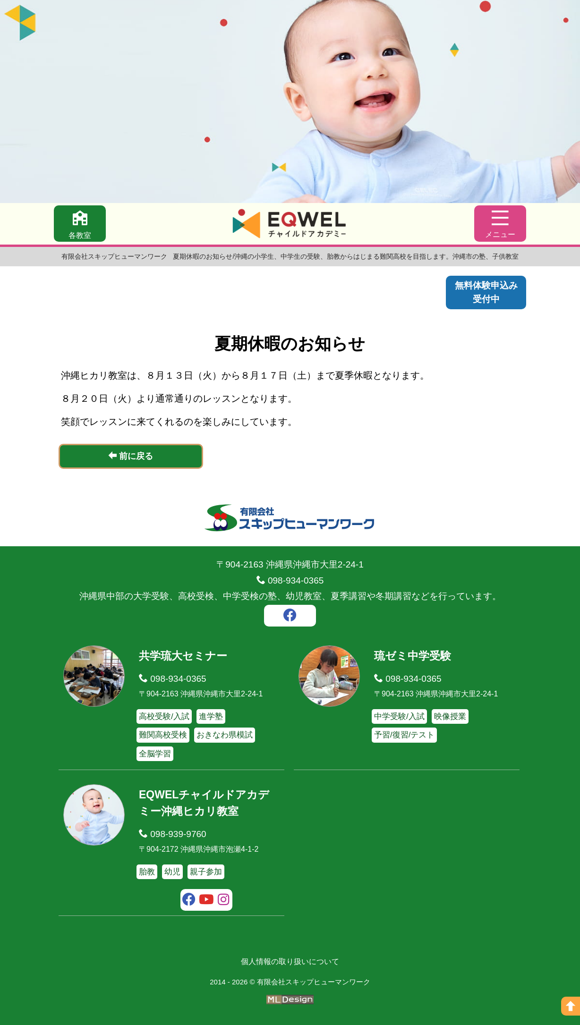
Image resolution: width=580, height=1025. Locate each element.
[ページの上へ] (570, 1006)
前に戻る (130, 456)
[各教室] (80, 223)
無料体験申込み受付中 (486, 292)
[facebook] (290, 617)
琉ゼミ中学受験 (412, 656)
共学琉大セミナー (183, 656)
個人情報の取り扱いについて (290, 961)
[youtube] (206, 901)
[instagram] (223, 901)
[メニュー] (500, 223)
